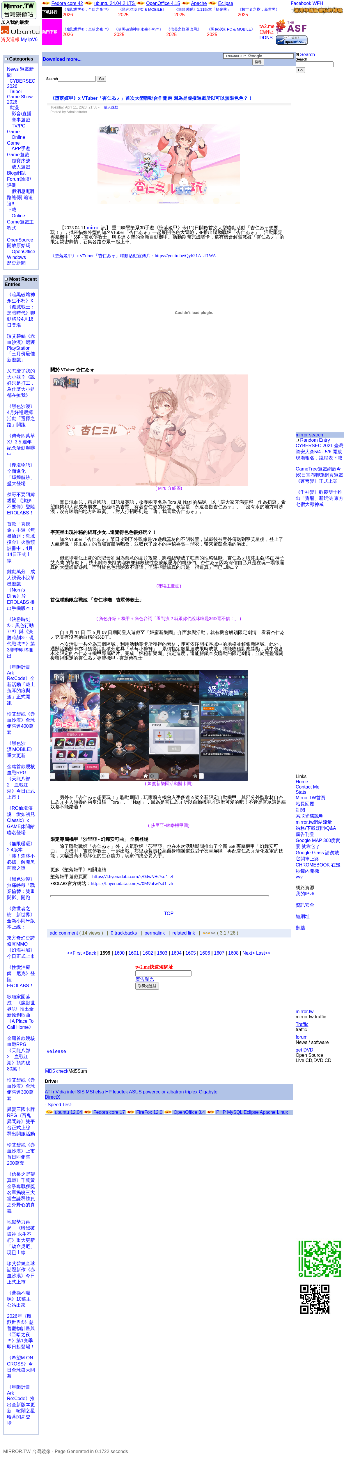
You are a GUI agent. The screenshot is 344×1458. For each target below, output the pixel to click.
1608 (233, 953)
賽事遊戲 (18, 119)
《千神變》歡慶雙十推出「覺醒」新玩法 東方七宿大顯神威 (319, 498)
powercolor (154, 1091)
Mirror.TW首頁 (310, 797)
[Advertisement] (315, 170)
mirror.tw (304, 1011)
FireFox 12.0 (149, 1112)
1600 (119, 953)
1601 (133, 953)
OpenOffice (21, 251)
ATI (48, 1091)
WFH (318, 3)
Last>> (263, 953)
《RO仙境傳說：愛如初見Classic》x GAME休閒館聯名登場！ (21, 820)
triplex (191, 1091)
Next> (249, 953)
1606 (205, 953)
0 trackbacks (124, 932)
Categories (19, 58)
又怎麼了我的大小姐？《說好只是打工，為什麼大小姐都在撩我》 (21, 383)
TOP (169, 913)
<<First (75, 953)
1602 (148, 953)
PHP (221, 1112)
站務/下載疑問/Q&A (316, 828)
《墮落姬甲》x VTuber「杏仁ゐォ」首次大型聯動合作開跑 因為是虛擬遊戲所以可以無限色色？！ (151, 98)
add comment (64, 932)
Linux (282, 1112)
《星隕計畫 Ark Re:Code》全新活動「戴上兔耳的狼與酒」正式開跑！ (21, 685)
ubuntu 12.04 (68, 1112)
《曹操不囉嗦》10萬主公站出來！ (19, 1299)
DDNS (266, 37)
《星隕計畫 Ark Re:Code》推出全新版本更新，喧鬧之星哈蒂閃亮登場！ (21, 1405)
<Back (90, 953)
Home (302, 781)
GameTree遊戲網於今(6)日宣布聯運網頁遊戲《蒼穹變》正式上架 (319, 475)
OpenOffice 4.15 (163, 3)
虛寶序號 (18, 160)
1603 (162, 953)
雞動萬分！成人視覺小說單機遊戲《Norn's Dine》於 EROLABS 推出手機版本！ (21, 590)
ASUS (135, 1091)
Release (56, 1051)
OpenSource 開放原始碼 (20, 240)
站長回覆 (305, 803)
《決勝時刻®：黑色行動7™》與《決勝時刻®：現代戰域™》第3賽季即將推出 (21, 637)
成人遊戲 (18, 166)
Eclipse (225, 3)
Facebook (301, 3)
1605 (190, 953)
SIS (81, 1091)
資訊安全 (305, 905)
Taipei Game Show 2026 (20, 96)
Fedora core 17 (109, 1112)
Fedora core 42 (67, 3)
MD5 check (56, 1071)
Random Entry (313, 440)
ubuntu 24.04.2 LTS (115, 3)
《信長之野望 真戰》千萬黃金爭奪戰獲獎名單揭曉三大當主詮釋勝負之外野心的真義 (21, 1192)
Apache (199, 3)
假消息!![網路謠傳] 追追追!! (20, 197)
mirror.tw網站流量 (314, 822)
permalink (155, 932)
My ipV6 (29, 39)
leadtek (120, 1091)
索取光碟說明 (310, 816)
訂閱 (300, 809)
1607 (219, 953)
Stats (301, 792)
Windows (16, 257)
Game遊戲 (18, 154)
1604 (176, 953)
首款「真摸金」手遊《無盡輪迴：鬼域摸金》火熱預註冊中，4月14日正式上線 (21, 542)
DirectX (52, 1097)
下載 (11, 209)
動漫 (14, 107)
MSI (90, 1091)
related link (183, 932)
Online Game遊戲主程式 (20, 221)
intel (71, 1091)
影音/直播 (19, 113)
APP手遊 (18, 148)
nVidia (59, 1091)
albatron (175, 1091)
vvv (299, 876)
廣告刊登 (305, 834)
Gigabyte (208, 1091)
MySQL (234, 1112)
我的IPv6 (305, 893)
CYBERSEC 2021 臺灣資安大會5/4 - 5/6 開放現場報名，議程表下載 (320, 451)
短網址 (303, 916)
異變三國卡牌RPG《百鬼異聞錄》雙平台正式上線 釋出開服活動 (21, 1121)
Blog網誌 (16, 173)
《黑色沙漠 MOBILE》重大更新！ (21, 749)
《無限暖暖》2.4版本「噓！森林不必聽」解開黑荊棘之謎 (21, 856)
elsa (99, 1091)
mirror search (309, 434)
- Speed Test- (58, 1104)
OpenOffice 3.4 (189, 1112)
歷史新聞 (16, 262)
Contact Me (308, 786)
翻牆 (300, 927)
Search (305, 54)
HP (108, 1091)
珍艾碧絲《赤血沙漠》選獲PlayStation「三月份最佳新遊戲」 (21, 348)
